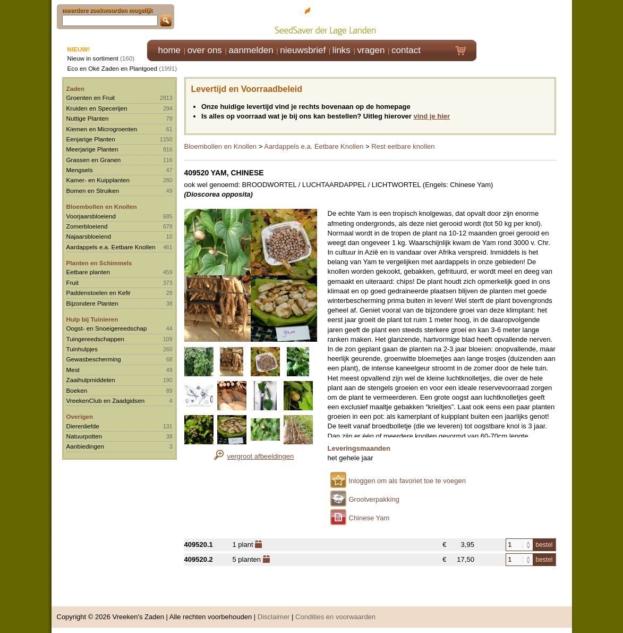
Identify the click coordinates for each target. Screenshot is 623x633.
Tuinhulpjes (82, 348)
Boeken (77, 390)
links (341, 50)
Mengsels (79, 169)
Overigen (79, 416)
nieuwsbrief (303, 50)
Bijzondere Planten (92, 303)
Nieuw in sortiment (92, 58)
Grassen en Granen (93, 159)
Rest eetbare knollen (402, 146)
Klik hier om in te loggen (524, 19)
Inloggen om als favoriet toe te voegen (407, 481)
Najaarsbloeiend (88, 236)
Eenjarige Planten (90, 139)
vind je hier (432, 116)
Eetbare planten (88, 271)
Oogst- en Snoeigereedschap (106, 328)
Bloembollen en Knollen (101, 206)
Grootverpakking (374, 499)
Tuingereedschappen (95, 338)
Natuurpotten (84, 436)
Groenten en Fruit (90, 97)
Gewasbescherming (93, 359)
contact (406, 50)
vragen (371, 50)
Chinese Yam (369, 518)
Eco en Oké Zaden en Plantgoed (112, 68)
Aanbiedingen (85, 446)
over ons (204, 50)
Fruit (72, 282)
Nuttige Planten (87, 118)
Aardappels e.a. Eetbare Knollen (111, 246)
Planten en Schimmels (99, 262)
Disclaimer (274, 617)
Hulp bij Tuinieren (92, 319)
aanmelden (250, 50)
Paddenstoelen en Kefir (98, 292)
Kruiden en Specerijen (96, 108)
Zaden (75, 88)
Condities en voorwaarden (335, 617)
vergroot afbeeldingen (260, 456)
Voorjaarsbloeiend (91, 216)
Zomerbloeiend (87, 226)
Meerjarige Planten (92, 149)
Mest (73, 369)
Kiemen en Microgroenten (102, 128)
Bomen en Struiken (92, 190)
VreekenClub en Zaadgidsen (105, 400)
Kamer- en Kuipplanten (98, 179)
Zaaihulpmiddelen (90, 379)
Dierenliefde (82, 426)
